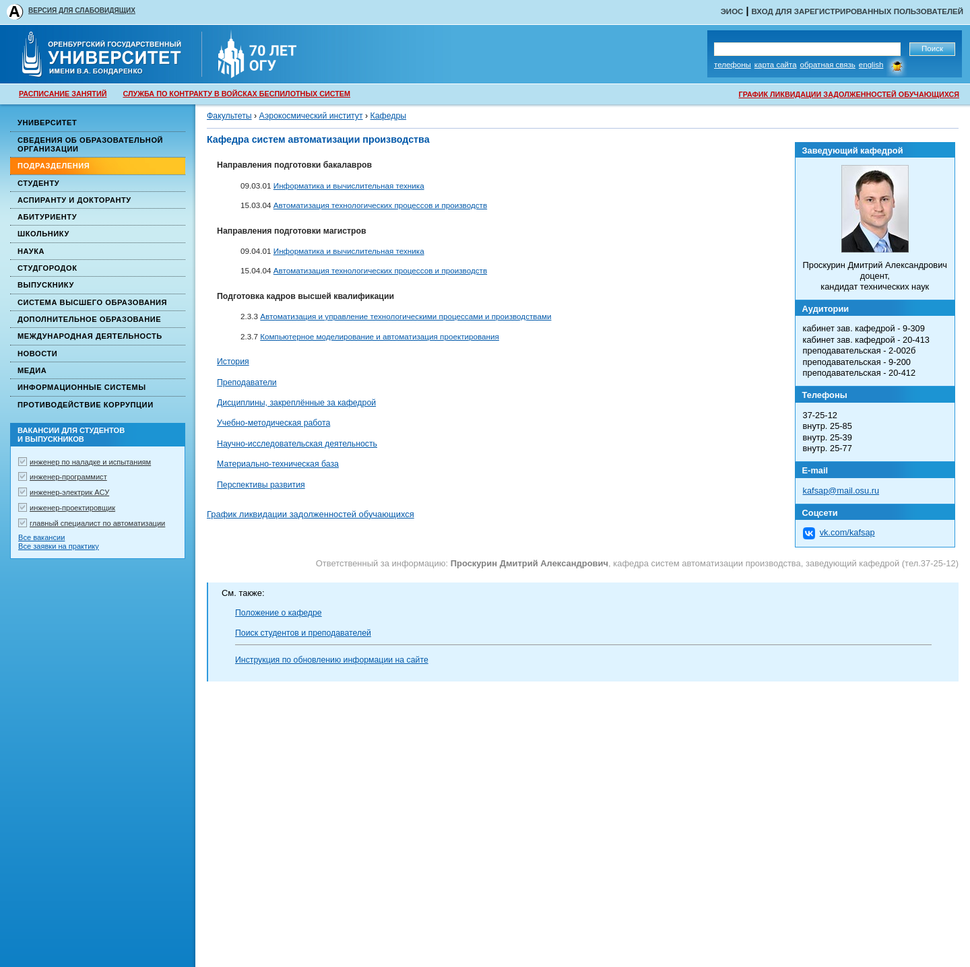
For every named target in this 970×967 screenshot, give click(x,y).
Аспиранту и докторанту (74, 200)
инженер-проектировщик (72, 508)
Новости (37, 353)
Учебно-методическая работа (273, 423)
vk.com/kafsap (847, 532)
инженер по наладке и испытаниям (90, 462)
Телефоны (732, 65)
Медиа (32, 370)
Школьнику (43, 234)
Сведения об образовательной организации (90, 144)
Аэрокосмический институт (311, 116)
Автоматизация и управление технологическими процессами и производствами (405, 316)
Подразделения (54, 166)
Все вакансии (41, 537)
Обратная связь (827, 65)
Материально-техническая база (278, 464)
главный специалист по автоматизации (97, 523)
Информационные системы (82, 387)
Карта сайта (775, 65)
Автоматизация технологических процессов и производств (380, 205)
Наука (31, 251)
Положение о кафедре (278, 613)
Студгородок (47, 268)
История (233, 361)
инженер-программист (68, 477)
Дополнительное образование (89, 319)
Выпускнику (46, 285)
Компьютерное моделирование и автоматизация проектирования (379, 336)
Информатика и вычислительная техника (348, 185)
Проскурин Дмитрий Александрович (529, 563)
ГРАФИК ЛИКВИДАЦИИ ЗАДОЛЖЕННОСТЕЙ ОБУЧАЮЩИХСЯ (849, 94)
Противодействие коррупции (86, 405)
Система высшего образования (92, 302)
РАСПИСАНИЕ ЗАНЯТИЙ (62, 94)
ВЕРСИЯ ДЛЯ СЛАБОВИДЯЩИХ (81, 10)
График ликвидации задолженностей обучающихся (310, 514)
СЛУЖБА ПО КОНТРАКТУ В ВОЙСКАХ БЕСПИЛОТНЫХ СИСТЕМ (236, 94)
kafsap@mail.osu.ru (841, 491)
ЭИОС (732, 11)
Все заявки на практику (58, 546)
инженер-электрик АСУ (69, 492)
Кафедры (388, 116)
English (871, 65)
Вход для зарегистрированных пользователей (857, 11)
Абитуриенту (47, 217)
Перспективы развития (261, 485)
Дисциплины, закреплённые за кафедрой (296, 402)
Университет (47, 123)
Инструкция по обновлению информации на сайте (331, 660)
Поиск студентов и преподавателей (303, 633)
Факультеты (229, 116)
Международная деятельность (90, 336)
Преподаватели (247, 382)
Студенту (38, 183)
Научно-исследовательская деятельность (297, 443)
